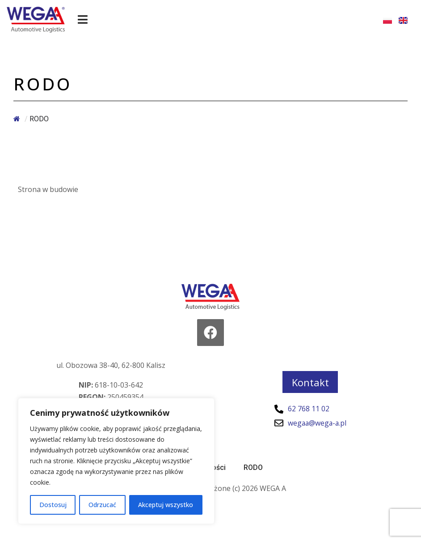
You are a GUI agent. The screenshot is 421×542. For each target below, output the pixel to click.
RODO (253, 467)
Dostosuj (53, 504)
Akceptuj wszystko (165, 504)
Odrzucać (102, 504)
